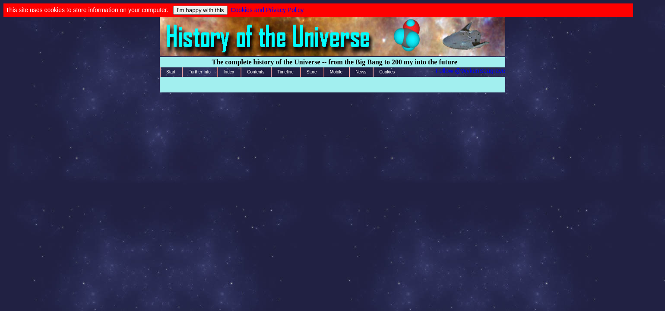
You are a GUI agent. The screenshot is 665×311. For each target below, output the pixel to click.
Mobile (336, 72)
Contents (255, 72)
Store (312, 72)
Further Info (199, 72)
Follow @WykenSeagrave (470, 70)
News (360, 72)
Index (229, 72)
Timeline (285, 72)
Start (170, 72)
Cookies (387, 72)
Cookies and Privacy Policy (267, 9)
